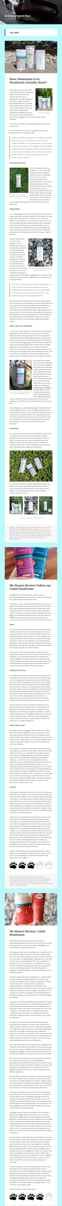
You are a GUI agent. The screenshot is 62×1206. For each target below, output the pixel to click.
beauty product (29, 529)
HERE (22, 117)
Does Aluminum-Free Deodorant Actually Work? (28, 80)
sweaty (38, 537)
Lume (45, 532)
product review (48, 536)
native (11, 536)
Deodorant (24, 530)
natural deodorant (33, 536)
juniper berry (31, 532)
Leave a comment (15, 539)
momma (33, 534)
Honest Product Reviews (35, 527)
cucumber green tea (15, 530)
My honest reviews (46, 534)
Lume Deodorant (41, 880)
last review (27, 342)
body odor (36, 529)
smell (22, 537)
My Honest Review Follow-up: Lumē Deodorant (30, 587)
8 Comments (23, 885)
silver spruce (17, 537)
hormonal (48, 530)
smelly (26, 537)
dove (29, 530)
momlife (28, 534)
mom (23, 534)
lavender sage (39, 532)
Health (26, 527)
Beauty (22, 527)
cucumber (46, 529)
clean (41, 529)
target (42, 537)
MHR (17, 534)
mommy (38, 534)
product (41, 536)
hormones (12, 532)
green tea (42, 530)
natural (25, 536)
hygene (18, 532)
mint (20, 534)
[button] (10, 9)
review (11, 537)
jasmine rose (23, 532)
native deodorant (18, 536)
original (27, 730)
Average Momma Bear (18, 15)
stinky (30, 537)
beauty (22, 529)
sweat (34, 537)
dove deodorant (35, 530)
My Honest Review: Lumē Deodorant (27, 933)
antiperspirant (16, 529)
